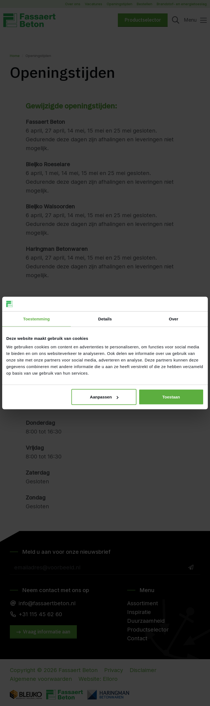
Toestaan (171, 397)
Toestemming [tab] (36, 318)
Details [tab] (105, 318)
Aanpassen (104, 397)
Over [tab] (173, 318)
